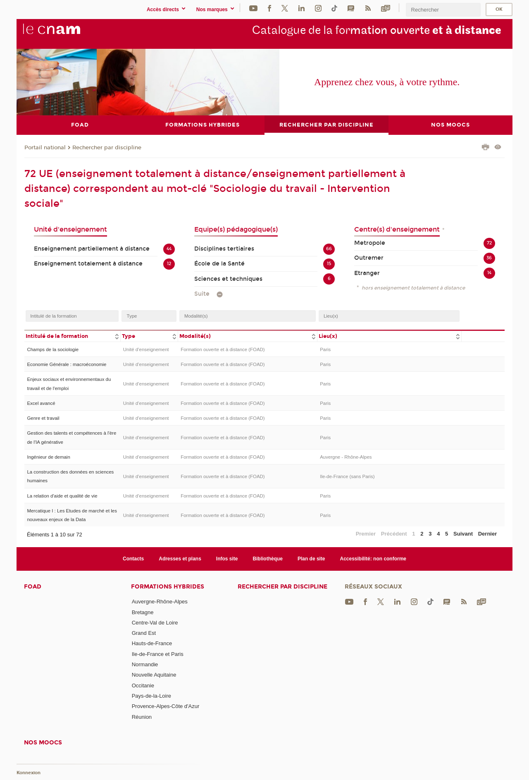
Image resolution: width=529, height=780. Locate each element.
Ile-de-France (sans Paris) (347, 476)
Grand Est (144, 633)
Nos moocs (43, 742)
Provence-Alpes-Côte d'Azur (166, 706)
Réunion (142, 716)
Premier (366, 534)
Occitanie (143, 685)
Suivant (463, 534)
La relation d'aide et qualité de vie (62, 495)
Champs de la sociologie (53, 349)
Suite (202, 293)
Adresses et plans (180, 558)
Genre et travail (43, 418)
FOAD (32, 586)
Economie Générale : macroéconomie (66, 364)
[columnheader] (72, 336)
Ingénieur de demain (48, 456)
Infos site (227, 558)
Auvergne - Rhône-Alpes (346, 456)
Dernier (487, 534)
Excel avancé (41, 403)
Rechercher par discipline (106, 147)
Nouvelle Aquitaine (154, 675)
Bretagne (143, 612)
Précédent (394, 534)
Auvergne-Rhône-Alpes (160, 601)
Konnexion (29, 772)
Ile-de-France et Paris (157, 654)
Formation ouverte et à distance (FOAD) (222, 349)
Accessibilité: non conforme (373, 558)
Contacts (133, 558)
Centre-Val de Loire (155, 622)
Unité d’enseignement (146, 349)
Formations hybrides (167, 586)
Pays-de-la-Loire (151, 696)
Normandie (145, 664)
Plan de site (311, 558)
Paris (325, 349)
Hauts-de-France (152, 643)
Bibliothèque (268, 558)
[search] (443, 10)
